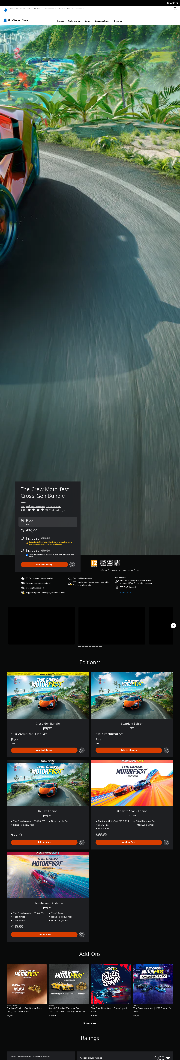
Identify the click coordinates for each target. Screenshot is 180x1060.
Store (69, 9)
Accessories (49, 9)
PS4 (28, 9)
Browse (118, 17)
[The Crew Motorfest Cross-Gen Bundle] (41, 623)
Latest (60, 17)
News (61, 9)
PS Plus (37, 9)
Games (12, 9)
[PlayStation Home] (5, 9)
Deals (87, 17)
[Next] (173, 622)
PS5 (21, 9)
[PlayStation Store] (16, 17)
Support (79, 9)
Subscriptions (102, 17)
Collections (74, 17)
